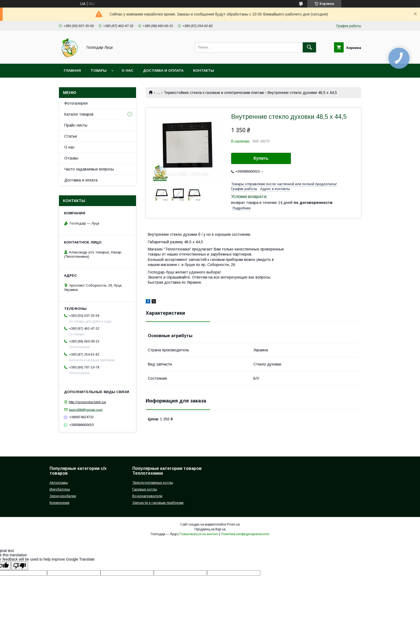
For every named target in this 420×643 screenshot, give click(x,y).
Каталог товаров (78, 114)
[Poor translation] (19, 565)
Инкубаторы (60, 489)
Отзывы (71, 158)
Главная (72, 71)
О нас (127, 71)
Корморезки (59, 503)
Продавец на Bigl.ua (210, 529)
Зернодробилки (63, 496)
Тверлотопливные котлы (152, 483)
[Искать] (309, 47)
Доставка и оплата (163, 71)
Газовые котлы (144, 489)
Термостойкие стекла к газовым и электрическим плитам (214, 92)
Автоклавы (59, 483)
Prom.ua (233, 524)
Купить (261, 158)
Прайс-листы (75, 125)
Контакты (203, 71)
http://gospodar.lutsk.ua (87, 402)
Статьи (70, 136)
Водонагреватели (147, 496)
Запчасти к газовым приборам (157, 503)
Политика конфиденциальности (245, 534)
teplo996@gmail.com (86, 410)
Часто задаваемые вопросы (89, 169)
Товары (99, 71)
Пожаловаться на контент (198, 534)
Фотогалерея (76, 103)
